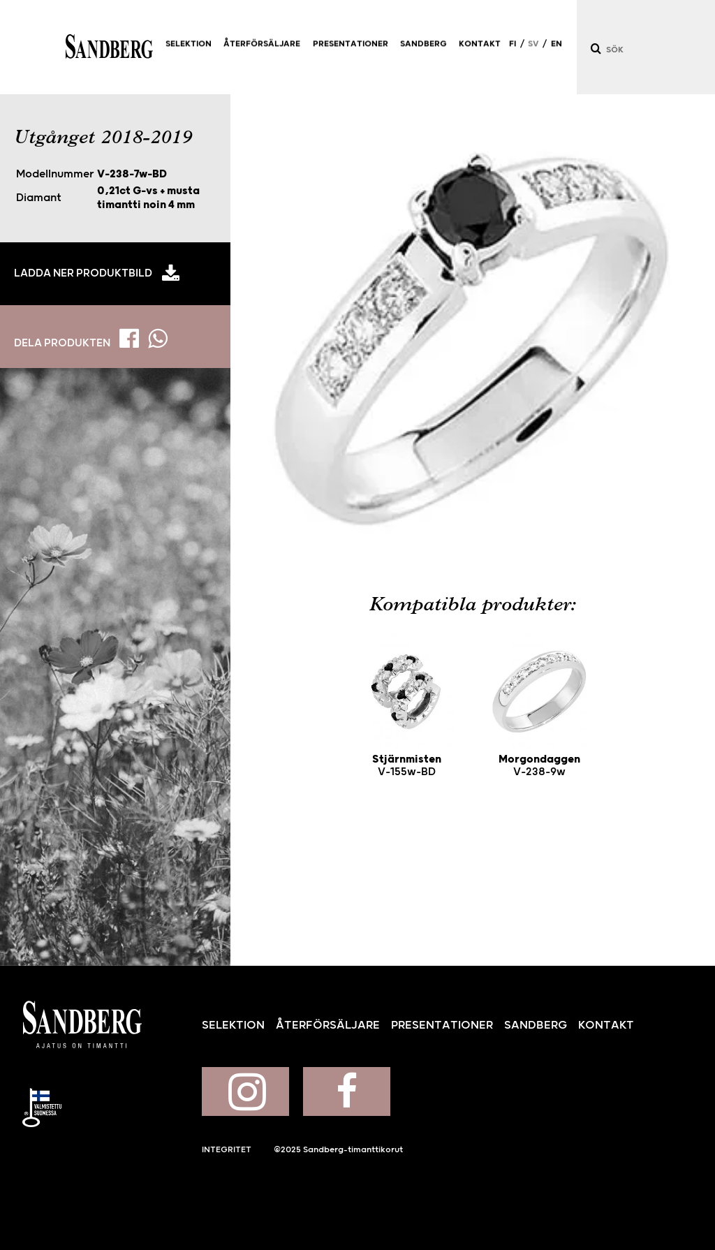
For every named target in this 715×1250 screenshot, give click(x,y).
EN (556, 50)
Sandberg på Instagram (245, 1091)
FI (512, 50)
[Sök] (595, 48)
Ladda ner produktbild (83, 273)
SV (533, 50)
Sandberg (109, 47)
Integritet (226, 1150)
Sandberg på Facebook (346, 1091)
